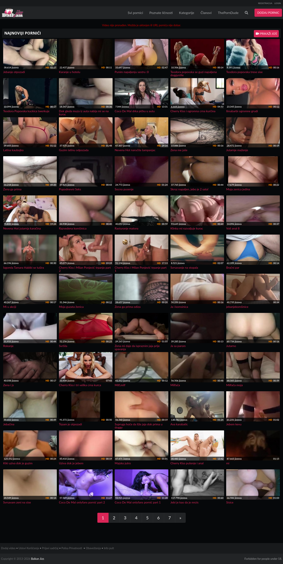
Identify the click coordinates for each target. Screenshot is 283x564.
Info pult (109, 548)
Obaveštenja (93, 548)
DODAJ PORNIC (268, 12)
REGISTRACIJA (265, 3)
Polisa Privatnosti (71, 548)
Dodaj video (8, 548)
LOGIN (277, 3)
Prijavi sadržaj (50, 548)
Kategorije (186, 13)
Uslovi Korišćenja (29, 548)
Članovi (205, 13)
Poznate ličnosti (161, 13)
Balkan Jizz (37, 558)
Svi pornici (135, 13)
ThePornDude (228, 13)
